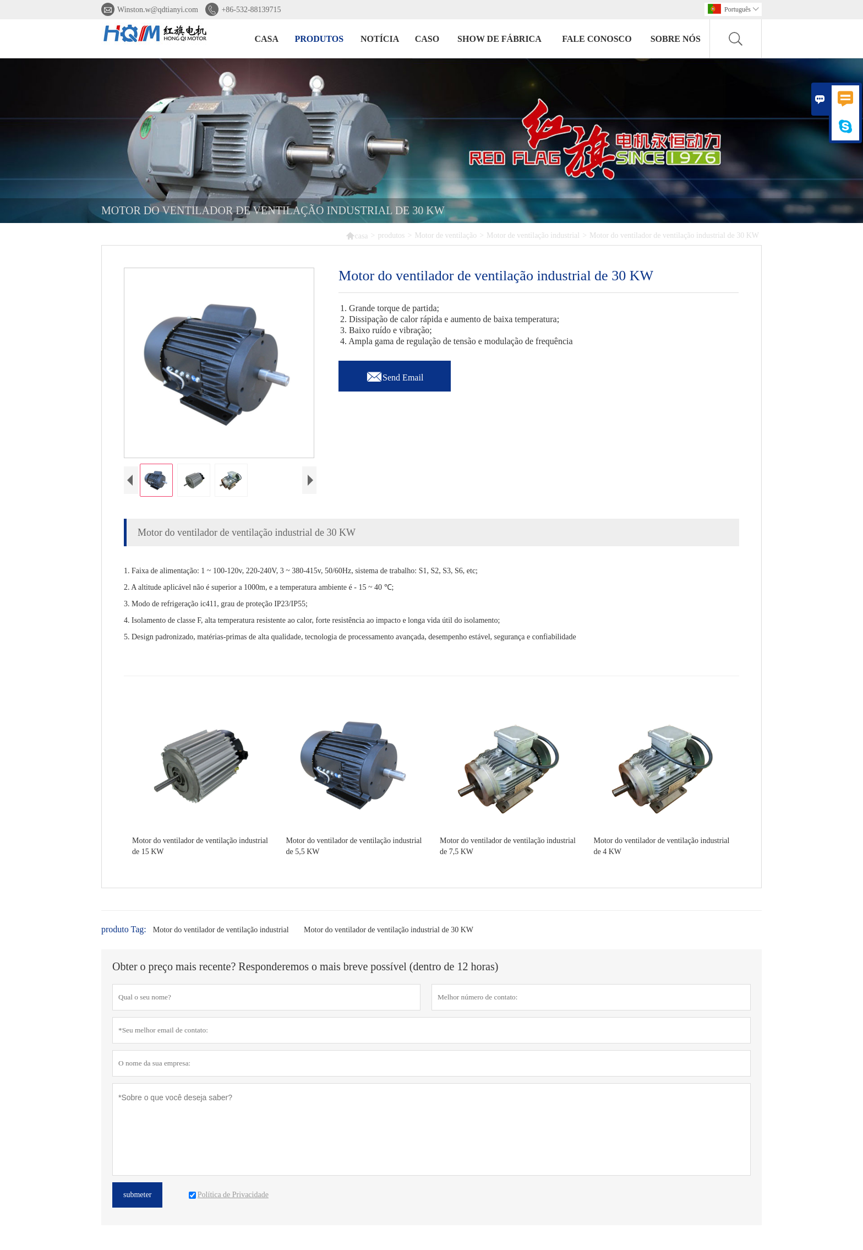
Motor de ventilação (445, 235)
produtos (318, 39)
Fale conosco (596, 39)
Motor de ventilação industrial (533, 235)
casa (266, 39)
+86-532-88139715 (251, 10)
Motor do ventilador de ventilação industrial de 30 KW (388, 932)
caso (427, 39)
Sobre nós (676, 39)
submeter (137, 1197)
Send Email (394, 374)
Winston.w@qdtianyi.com (157, 10)
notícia (380, 39)
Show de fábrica (499, 39)
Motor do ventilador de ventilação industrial (221, 932)
